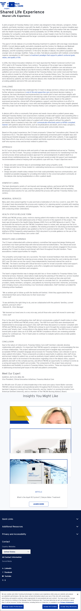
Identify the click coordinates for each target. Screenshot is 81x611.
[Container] (12, 4)
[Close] (77, 594)
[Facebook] (8, 572)
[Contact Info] (12, 557)
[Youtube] (8, 576)
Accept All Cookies (50, 606)
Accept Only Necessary (68, 606)
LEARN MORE (38, 504)
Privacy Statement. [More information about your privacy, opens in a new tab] (67, 602)
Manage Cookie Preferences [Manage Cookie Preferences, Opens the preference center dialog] (13, 606)
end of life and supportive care (37, 92)
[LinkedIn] (8, 568)
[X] (5, 580)
